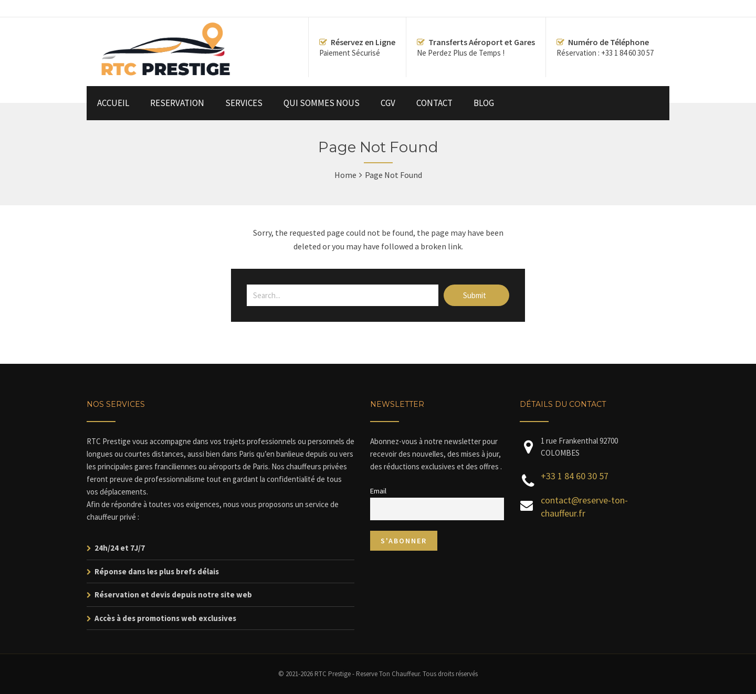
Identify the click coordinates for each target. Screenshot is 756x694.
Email (378, 491)
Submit (475, 295)
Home (345, 175)
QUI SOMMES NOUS (322, 103)
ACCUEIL (113, 103)
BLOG (484, 103)
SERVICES (243, 103)
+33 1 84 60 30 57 (574, 476)
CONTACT (434, 103)
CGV (388, 103)
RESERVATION (177, 103)
